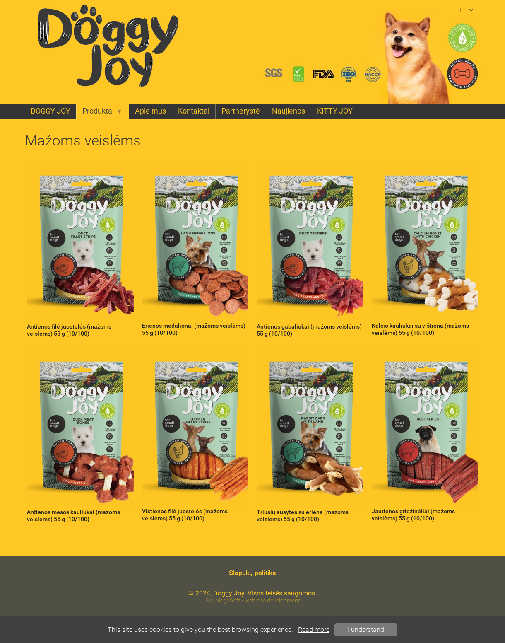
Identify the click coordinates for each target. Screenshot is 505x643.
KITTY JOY (335, 111)
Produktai (102, 111)
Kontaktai (193, 111)
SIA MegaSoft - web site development (252, 600)
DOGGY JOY (50, 111)
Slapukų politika (252, 573)
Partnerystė (240, 111)
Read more (313, 629)
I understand (366, 629)
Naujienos (288, 111)
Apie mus (150, 111)
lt (467, 10)
